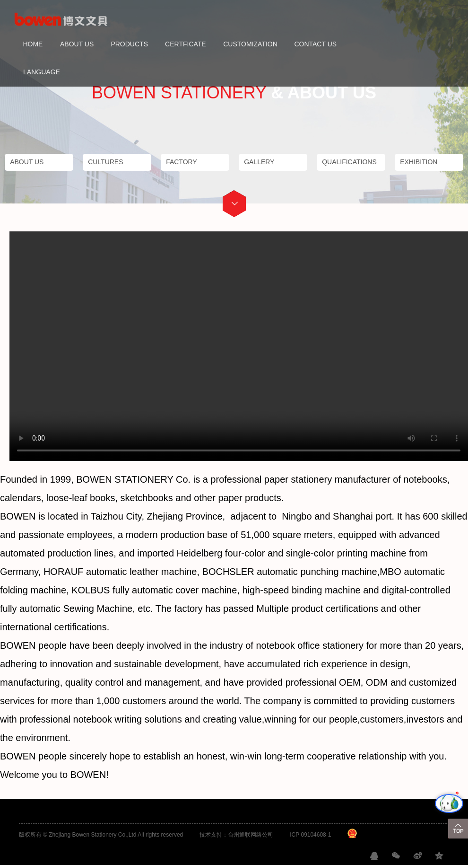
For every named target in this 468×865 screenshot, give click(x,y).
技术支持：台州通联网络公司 (236, 834)
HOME (33, 44)
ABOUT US (77, 44)
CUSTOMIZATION (250, 44)
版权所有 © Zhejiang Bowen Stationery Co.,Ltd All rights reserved (101, 834)
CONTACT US (315, 44)
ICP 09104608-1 (310, 834)
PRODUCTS (129, 44)
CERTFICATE (185, 44)
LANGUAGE (41, 72)
